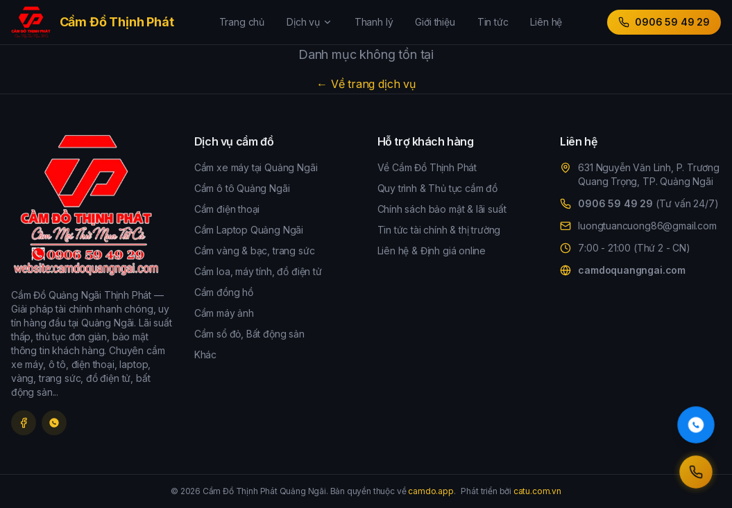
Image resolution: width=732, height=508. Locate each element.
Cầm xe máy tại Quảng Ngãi (256, 167)
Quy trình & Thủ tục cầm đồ (437, 188)
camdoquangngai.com (632, 270)
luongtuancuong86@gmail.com (647, 225)
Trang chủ (241, 22)
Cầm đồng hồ (223, 292)
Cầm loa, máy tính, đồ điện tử (258, 271)
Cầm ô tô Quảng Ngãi (242, 188)
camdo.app (430, 491)
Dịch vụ (309, 22)
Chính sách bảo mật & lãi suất (442, 209)
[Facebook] (23, 422)
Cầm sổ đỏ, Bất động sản (249, 334)
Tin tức (493, 22)
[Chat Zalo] (696, 425)
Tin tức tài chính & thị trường (439, 230)
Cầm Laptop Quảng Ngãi (248, 230)
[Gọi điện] (696, 472)
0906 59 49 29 (664, 22)
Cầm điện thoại (227, 209)
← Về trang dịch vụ (366, 84)
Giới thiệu (434, 22)
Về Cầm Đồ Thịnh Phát (427, 167)
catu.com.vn (537, 491)
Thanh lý (374, 22)
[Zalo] (54, 422)
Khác (205, 354)
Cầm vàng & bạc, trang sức (254, 250)
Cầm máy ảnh (224, 313)
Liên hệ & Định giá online (431, 250)
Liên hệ (546, 22)
